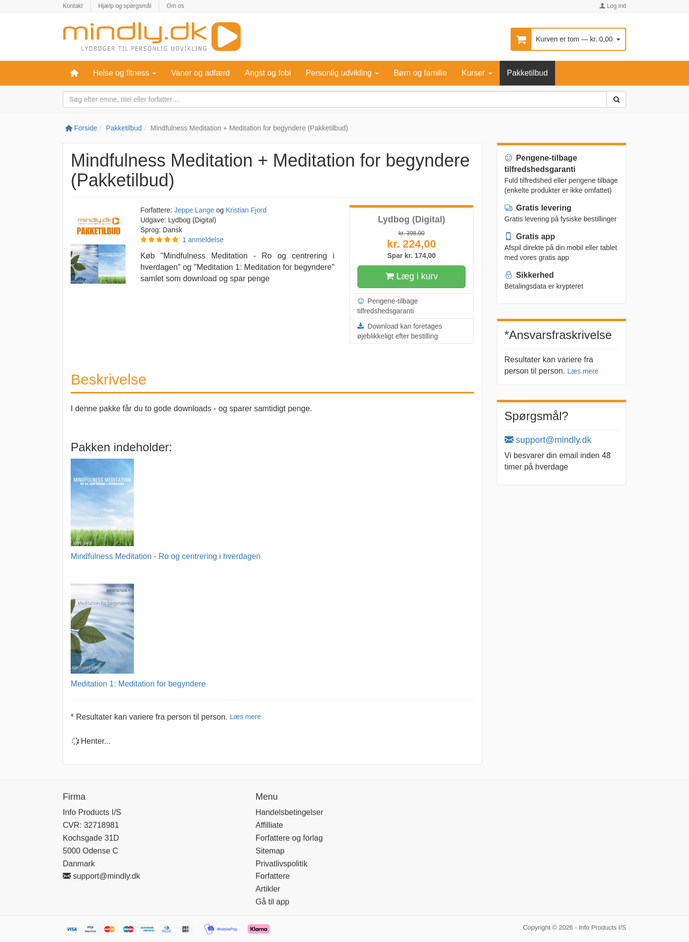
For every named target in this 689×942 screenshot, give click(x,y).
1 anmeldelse (202, 240)
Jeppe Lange (194, 210)
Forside (81, 128)
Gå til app (272, 902)
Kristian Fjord (246, 210)
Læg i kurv (411, 277)
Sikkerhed (529, 275)
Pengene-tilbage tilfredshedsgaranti (387, 305)
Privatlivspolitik (281, 863)
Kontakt (73, 5)
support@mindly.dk (548, 440)
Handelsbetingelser (289, 812)
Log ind (612, 6)
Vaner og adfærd (200, 73)
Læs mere (245, 717)
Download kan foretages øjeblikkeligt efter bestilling (399, 330)
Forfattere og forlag (289, 838)
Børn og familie (420, 73)
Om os (175, 5)
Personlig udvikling (342, 73)
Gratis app (530, 236)
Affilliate (269, 825)
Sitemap (270, 851)
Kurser (477, 73)
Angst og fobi (268, 73)
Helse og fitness (124, 73)
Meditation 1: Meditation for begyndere (138, 684)
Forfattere (273, 876)
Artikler (268, 889)
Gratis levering (538, 208)
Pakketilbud (527, 73)
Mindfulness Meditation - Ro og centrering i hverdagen (165, 556)
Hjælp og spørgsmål (124, 5)
